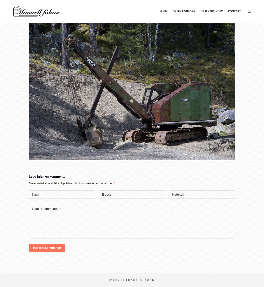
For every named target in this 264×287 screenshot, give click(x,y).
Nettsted (178, 194)
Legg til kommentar (46, 208)
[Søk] (249, 11)
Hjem (163, 11)
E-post (106, 194)
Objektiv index (211, 11)
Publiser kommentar (47, 248)
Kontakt (234, 11)
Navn (35, 194)
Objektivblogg (184, 11)
